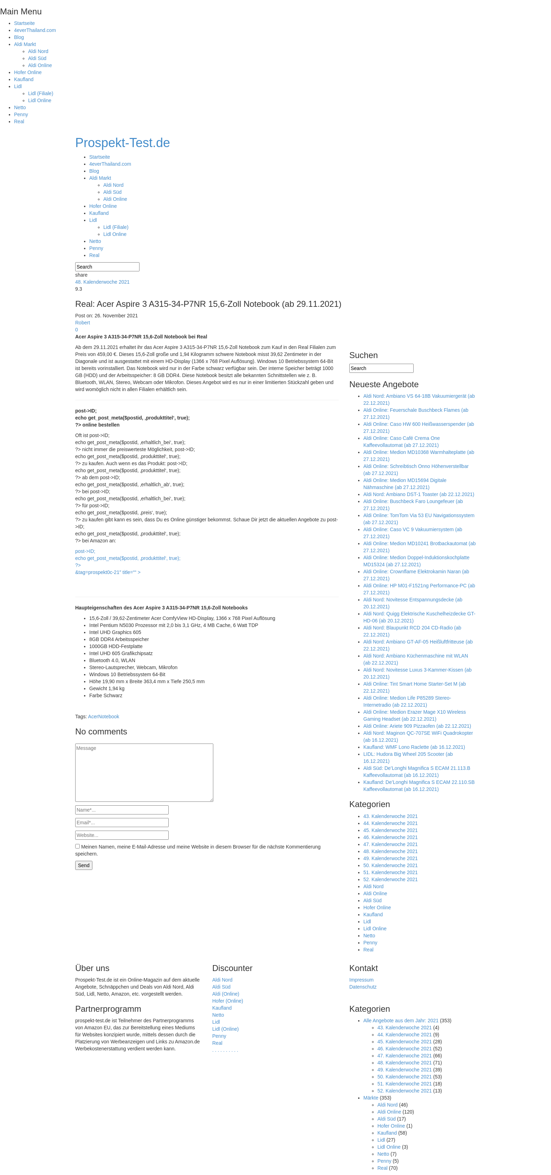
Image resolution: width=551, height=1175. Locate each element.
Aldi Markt (25, 44)
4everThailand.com (35, 30)
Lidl (18, 86)
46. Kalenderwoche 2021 (390, 837)
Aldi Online (40, 65)
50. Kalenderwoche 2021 (390, 865)
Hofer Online (28, 72)
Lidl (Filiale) (40, 93)
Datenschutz (363, 987)
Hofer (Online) (227, 1001)
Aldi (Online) (225, 994)
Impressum (361, 980)
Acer (93, 716)
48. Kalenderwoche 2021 (102, 282)
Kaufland (23, 79)
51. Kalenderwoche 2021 (390, 872)
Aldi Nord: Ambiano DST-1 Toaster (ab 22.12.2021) (418, 494)
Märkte (370, 1098)
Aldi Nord (38, 51)
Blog (19, 37)
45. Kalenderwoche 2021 (390, 830)
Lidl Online (39, 100)
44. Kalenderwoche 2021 (390, 823)
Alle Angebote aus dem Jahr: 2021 (401, 1020)
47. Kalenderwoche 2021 (390, 844)
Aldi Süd (37, 58)
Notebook (108, 716)
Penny (21, 114)
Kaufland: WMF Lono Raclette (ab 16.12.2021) (414, 747)
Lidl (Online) (225, 1029)
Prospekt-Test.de (122, 143)
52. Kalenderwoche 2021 (390, 879)
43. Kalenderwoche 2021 (390, 816)
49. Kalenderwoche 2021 (390, 858)
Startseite (24, 23)
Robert (82, 322)
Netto (20, 107)
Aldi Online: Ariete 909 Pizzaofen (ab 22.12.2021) (417, 726)
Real (19, 121)
